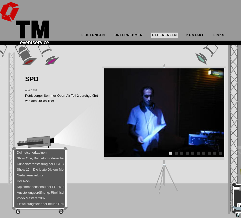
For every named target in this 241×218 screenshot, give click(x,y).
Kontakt (195, 35)
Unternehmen (128, 35)
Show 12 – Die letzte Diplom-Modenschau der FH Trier (40, 169)
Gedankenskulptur (30, 175)
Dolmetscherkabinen (32, 152)
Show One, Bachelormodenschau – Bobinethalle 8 (40, 158)
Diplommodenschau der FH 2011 (40, 187)
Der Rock (23, 181)
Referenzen (164, 35)
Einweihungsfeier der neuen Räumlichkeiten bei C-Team (40, 204)
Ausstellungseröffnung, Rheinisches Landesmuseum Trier (40, 192)
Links (218, 35)
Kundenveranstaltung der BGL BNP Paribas (40, 164)
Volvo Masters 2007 (31, 198)
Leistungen (93, 35)
